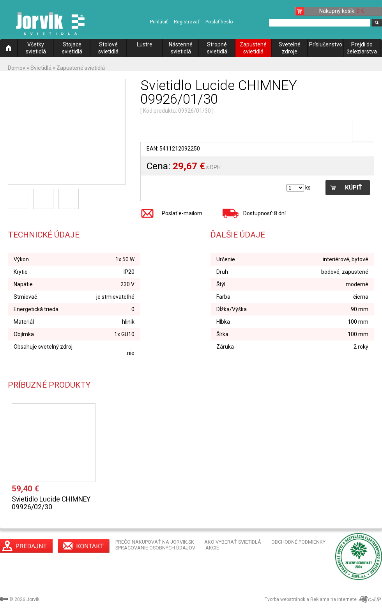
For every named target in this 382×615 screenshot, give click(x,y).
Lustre (144, 44)
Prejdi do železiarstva (362, 48)
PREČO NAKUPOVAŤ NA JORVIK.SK (154, 542)
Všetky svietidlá (36, 48)
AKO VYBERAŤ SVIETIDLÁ (232, 542)
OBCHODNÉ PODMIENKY (298, 542)
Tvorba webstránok (285, 599)
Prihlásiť (159, 22)
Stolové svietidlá (108, 48)
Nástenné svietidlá (181, 48)
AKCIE (212, 548)
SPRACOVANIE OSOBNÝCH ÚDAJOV (155, 548)
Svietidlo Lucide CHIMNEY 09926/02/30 (51, 503)
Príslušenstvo (325, 44)
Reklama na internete (333, 599)
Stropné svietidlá (217, 48)
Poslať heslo (219, 22)
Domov (16, 68)
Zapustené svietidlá (253, 48)
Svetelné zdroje (290, 48)
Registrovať (186, 22)
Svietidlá (40, 68)
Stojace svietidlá (72, 48)
